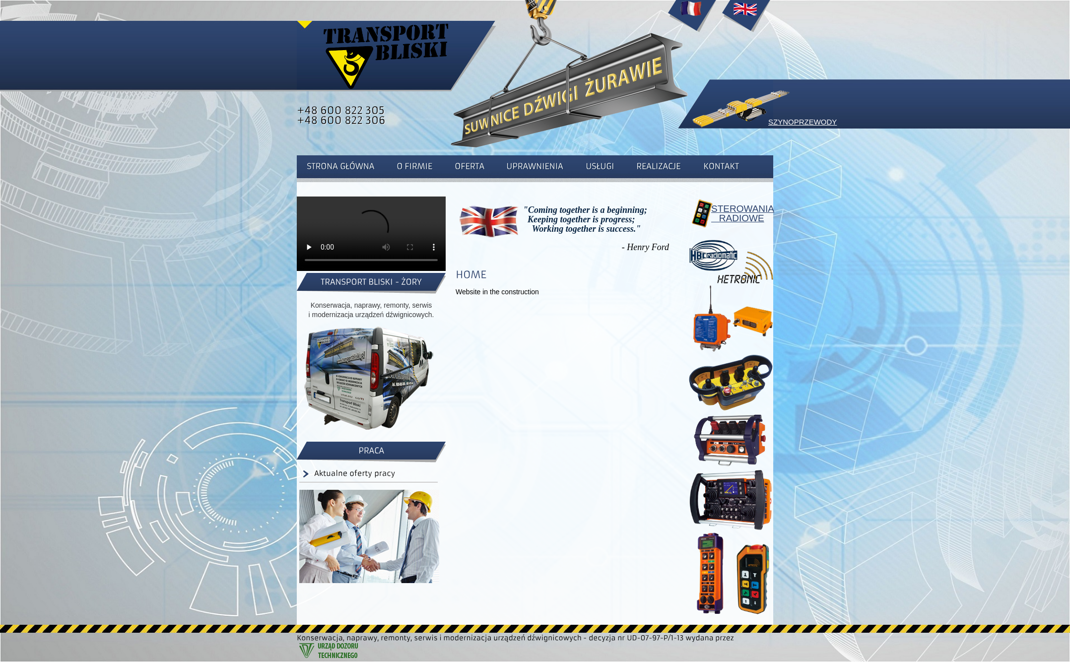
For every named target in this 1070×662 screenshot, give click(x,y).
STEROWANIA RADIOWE (738, 213)
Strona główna (386, 54)
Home (746, 20)
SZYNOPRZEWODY (802, 122)
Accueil (692, 20)
